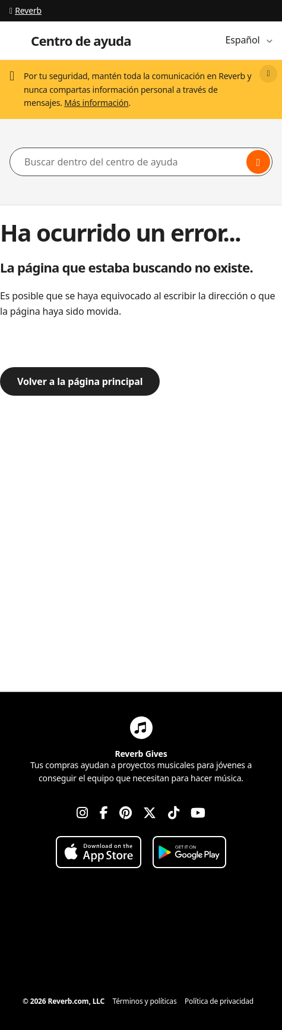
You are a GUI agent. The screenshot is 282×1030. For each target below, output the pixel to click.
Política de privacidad (219, 1001)
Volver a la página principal (79, 381)
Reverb (25, 10)
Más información (96, 102)
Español (244, 39)
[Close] (268, 74)
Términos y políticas (145, 1001)
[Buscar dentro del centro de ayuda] (141, 162)
